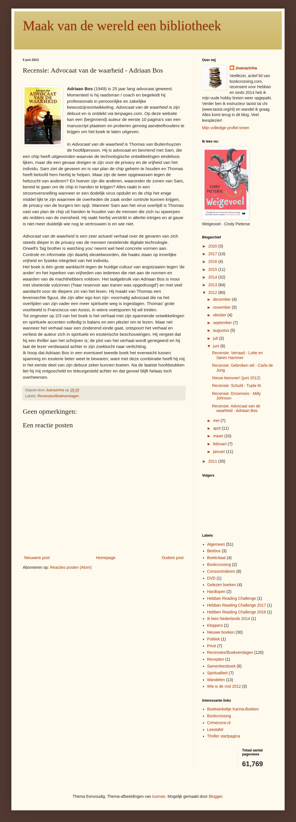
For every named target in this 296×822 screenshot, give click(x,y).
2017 (213, 254)
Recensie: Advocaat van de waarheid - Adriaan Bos (236, 408)
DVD (211, 578)
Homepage (106, 557)
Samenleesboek (221, 666)
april (217, 428)
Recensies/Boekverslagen (58, 396)
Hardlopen (216, 591)
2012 (213, 292)
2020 (213, 246)
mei (216, 420)
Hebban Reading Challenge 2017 (236, 605)
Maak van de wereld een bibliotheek (122, 25)
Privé (211, 646)
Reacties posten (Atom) (71, 567)
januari (219, 451)
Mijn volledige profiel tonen (225, 127)
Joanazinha (246, 68)
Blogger (215, 796)
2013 (213, 285)
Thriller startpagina (223, 736)
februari (220, 444)
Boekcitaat (216, 557)
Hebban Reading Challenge (231, 598)
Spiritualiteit (217, 673)
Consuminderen (221, 571)
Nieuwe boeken (221, 632)
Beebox (214, 551)
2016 (213, 261)
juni (216, 346)
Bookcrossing (219, 564)
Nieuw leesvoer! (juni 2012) (236, 378)
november (222, 307)
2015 (213, 269)
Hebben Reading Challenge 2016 (236, 612)
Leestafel (215, 729)
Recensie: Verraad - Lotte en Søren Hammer (237, 355)
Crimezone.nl (219, 722)
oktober (220, 315)
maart (218, 436)
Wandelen (216, 679)
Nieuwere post (37, 557)
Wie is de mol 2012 (224, 686)
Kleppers (215, 625)
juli (216, 338)
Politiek (213, 639)
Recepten (215, 659)
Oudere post (173, 557)
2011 (213, 461)
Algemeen (216, 544)
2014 (213, 277)
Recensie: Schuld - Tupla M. (237, 385)
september (223, 322)
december (222, 299)
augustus (221, 330)
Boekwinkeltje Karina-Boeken (233, 709)
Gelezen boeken (221, 584)
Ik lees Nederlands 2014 (228, 618)
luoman (158, 796)
